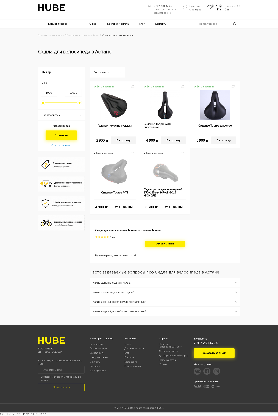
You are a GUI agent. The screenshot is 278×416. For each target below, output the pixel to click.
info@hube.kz (200, 338)
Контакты (160, 23)
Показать (61, 135)
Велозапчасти (97, 353)
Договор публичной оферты (173, 355)
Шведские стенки (99, 357)
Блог (142, 23)
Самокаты (95, 361)
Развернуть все (61, 125)
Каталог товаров (55, 23)
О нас (92, 23)
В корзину (123, 140)
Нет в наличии (123, 207)
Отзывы (163, 364)
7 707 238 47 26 (163, 6)
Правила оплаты (167, 360)
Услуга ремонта (98, 370)
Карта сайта (130, 361)
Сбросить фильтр (61, 145)
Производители (132, 366)
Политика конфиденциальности (170, 345)
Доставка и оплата (118, 23)
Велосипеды (96, 344)
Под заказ (94, 366)
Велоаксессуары (98, 348)
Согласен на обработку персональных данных (61, 378)
